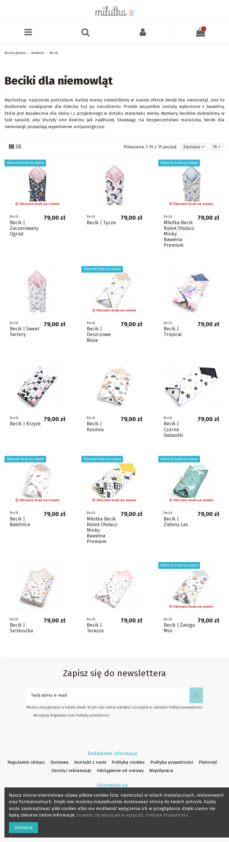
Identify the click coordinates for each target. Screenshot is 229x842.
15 (217, 146)
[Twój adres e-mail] (107, 695)
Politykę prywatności (92, 715)
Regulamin (58, 715)
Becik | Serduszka (21, 628)
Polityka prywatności (171, 762)
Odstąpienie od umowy (120, 770)
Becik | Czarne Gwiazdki (173, 429)
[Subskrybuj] (196, 695)
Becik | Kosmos (95, 426)
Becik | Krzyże (25, 423)
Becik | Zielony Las (176, 521)
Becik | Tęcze (101, 222)
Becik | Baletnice (20, 521)
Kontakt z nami (90, 762)
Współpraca (161, 770)
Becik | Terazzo (95, 628)
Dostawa (59, 762)
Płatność (208, 762)
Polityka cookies (128, 762)
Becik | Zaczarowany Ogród (24, 228)
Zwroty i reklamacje (71, 770)
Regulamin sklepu (26, 762)
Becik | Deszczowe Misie (99, 334)
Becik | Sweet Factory (24, 331)
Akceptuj (23, 827)
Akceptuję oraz (71, 715)
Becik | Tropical (172, 331)
